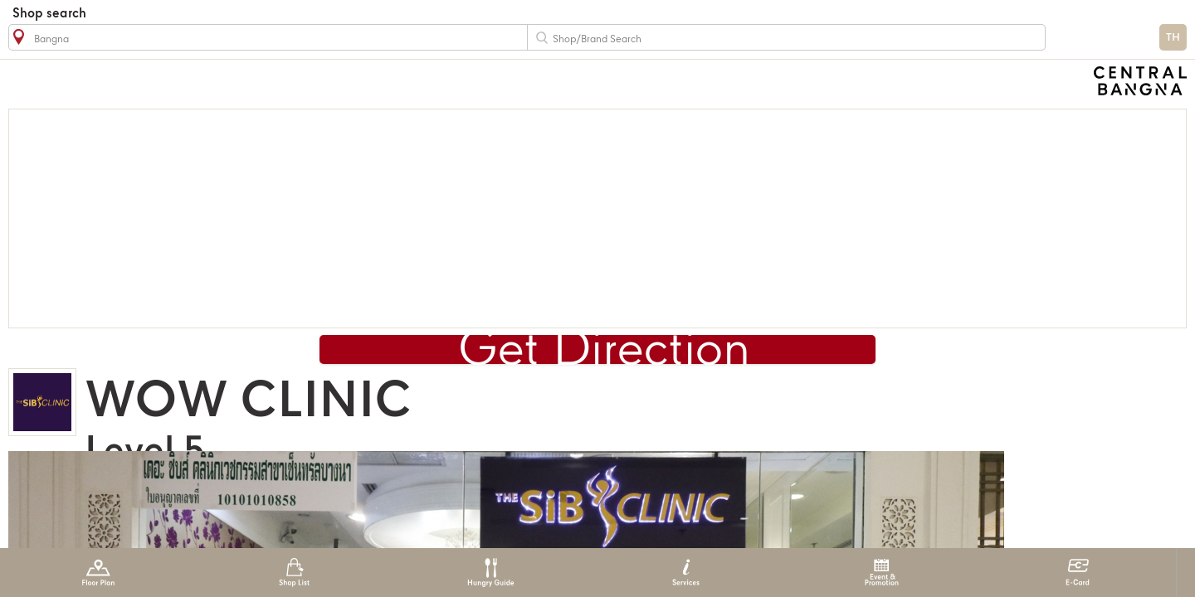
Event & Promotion (882, 572)
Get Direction (604, 351)
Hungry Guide (490, 572)
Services (686, 572)
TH (1173, 38)
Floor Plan (98, 572)
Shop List (294, 572)
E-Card (1077, 572)
